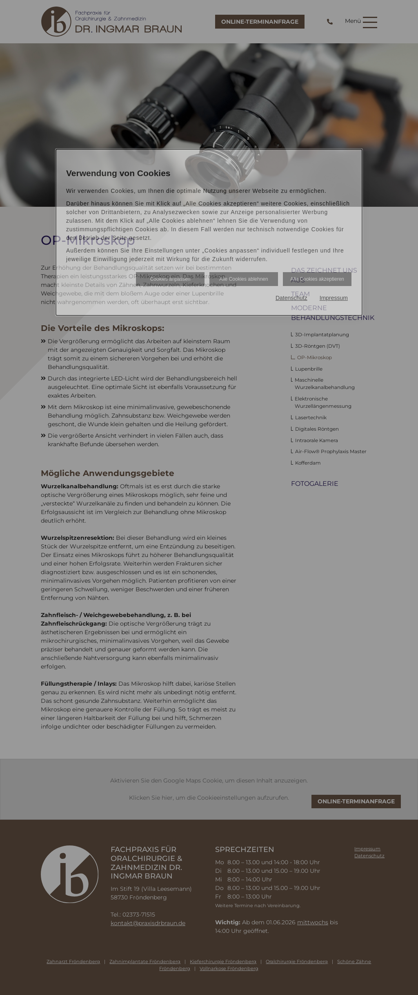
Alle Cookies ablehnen (243, 279)
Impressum (334, 298)
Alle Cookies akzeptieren (317, 279)
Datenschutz (291, 298)
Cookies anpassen (170, 279)
